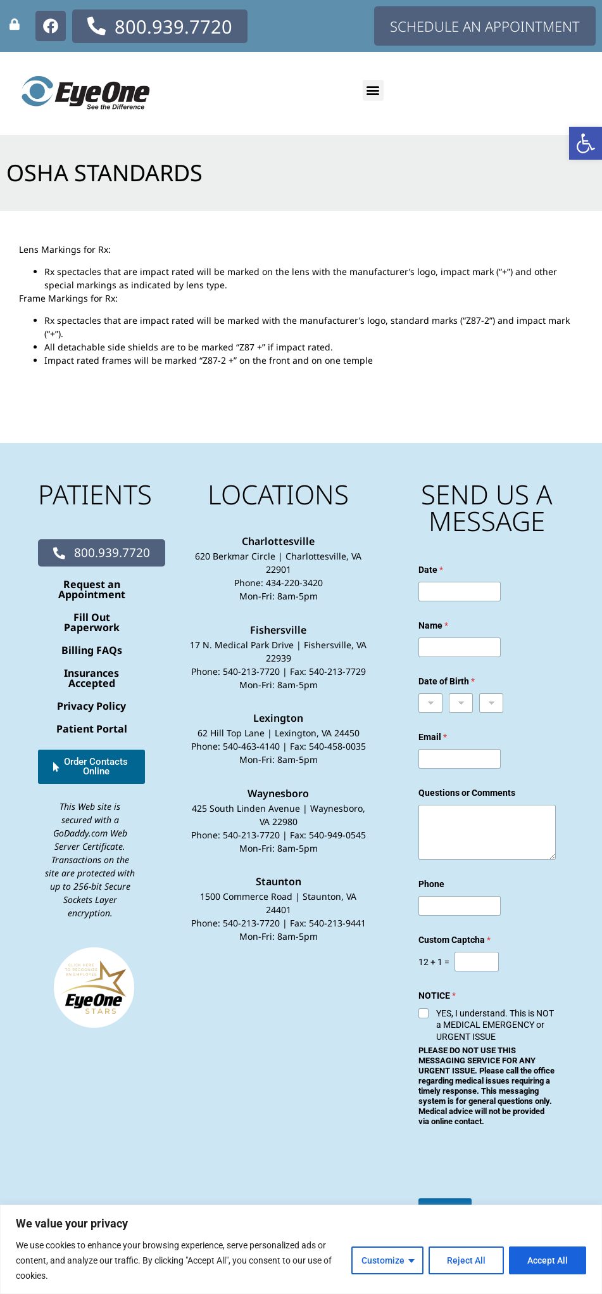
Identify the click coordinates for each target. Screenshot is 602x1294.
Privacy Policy (91, 706)
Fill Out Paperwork (92, 622)
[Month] (430, 703)
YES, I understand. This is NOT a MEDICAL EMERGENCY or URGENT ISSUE (495, 1024)
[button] (585, 143)
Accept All (547, 1260)
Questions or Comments (466, 793)
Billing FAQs (91, 650)
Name (433, 625)
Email (432, 737)
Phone (431, 884)
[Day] (461, 703)
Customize (382, 1260)
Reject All (466, 1260)
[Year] (491, 703)
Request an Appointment (91, 589)
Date (430, 570)
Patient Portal (91, 729)
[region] (301, 1249)
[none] (14, 24)
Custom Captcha (454, 940)
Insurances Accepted (91, 678)
